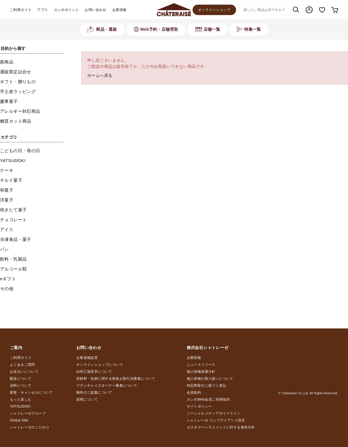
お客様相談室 (87, 358)
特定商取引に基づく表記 (206, 386)
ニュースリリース (201, 365)
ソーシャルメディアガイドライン (214, 413)
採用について (87, 399)
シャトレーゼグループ (28, 413)
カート (334, 9)
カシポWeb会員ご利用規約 (208, 399)
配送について (20, 379)
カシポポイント (66, 10)
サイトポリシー (199, 406)
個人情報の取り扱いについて (210, 379)
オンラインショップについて (99, 365)
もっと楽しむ (20, 399)
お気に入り (322, 10)
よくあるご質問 (22, 365)
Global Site (19, 420)
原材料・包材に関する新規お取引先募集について (115, 379)
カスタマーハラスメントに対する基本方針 (221, 427)
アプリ (42, 10)
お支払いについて (24, 372)
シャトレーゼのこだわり (29, 427)
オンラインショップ (214, 10)
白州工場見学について (94, 372)
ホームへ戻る (99, 75)
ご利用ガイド (20, 10)
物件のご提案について (94, 392)
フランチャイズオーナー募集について (106, 386)
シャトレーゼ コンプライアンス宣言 (216, 420)
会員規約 (194, 392)
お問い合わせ (95, 10)
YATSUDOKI (20, 406)
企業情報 (119, 10)
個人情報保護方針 (201, 372)
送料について (20, 386)
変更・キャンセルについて (31, 392)
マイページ (309, 9)
